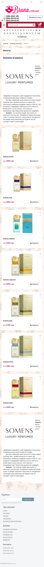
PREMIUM (6, 540)
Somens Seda (8, 403)
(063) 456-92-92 (12, 20)
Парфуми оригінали (10, 529)
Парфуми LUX (8, 534)
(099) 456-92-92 (12, 18)
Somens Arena (8, 157)
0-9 (39, 33)
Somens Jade (7, 321)
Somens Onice (8, 362)
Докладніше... (34, 161)
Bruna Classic (7, 537)
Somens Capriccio (9, 280)
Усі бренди (22, 36)
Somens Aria (7, 198)
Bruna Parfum (8, 532)
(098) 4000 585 (12, 16)
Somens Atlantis (9, 239)
